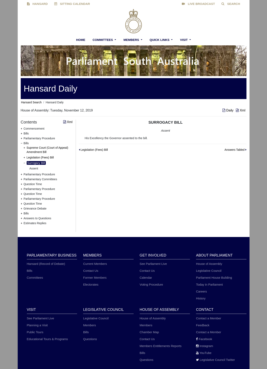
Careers (201, 291)
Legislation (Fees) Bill (40, 157)
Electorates (90, 284)
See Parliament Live (153, 263)
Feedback (202, 325)
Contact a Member (208, 318)
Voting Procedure (151, 284)
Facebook (204, 339)
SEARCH (230, 3)
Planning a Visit (37, 325)
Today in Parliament (209, 284)
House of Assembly (209, 263)
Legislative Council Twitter (215, 359)
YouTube (203, 353)
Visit (184, 39)
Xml (240, 110)
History (201, 298)
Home (80, 39)
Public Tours (35, 332)
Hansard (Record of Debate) (46, 263)
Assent (33, 168)
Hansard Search (31, 102)
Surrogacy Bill (36, 163)
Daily (228, 110)
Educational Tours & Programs (47, 339)
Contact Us (90, 270)
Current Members (95, 263)
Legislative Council (208, 270)
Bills (30, 270)
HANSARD (37, 3)
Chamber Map (149, 332)
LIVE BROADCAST (198, 3)
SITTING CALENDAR (72, 3)
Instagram (204, 346)
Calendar (146, 277)
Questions (90, 339)
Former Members (95, 277)
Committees (103, 39)
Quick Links (160, 39)
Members (131, 39)
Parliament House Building (214, 277)
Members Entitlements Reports (161, 346)
